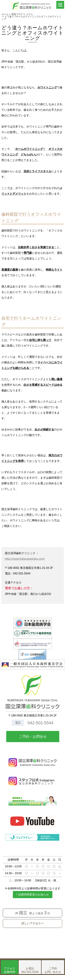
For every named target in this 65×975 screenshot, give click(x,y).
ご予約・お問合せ (33, 736)
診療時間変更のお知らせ (33, 894)
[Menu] (60, 5)
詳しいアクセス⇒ (32, 923)
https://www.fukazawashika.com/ (25, 558)
